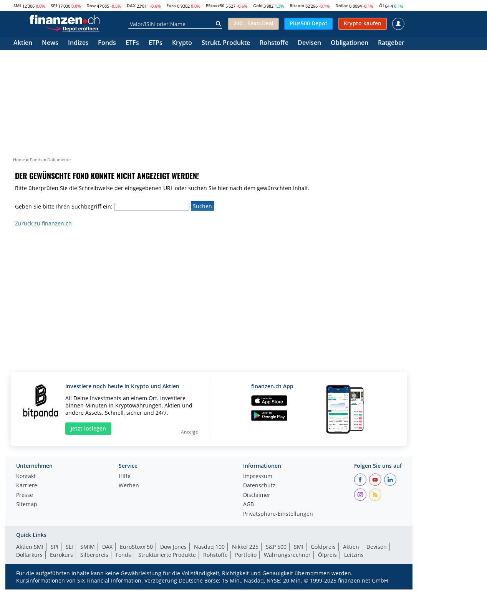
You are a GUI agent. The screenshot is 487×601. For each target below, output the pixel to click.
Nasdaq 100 (209, 546)
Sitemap (26, 505)
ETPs (155, 43)
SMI (17, 5)
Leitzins (354, 554)
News (50, 43)
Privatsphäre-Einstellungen (278, 514)
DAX (131, 5)
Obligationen (349, 43)
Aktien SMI (29, 546)
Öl (381, 5)
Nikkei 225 (245, 546)
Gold (258, 5)
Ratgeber (391, 43)
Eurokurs (61, 554)
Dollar (341, 5)
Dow (91, 5)
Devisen (309, 43)
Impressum (257, 477)
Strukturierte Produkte (167, 554)
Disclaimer (256, 495)
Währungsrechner (287, 554)
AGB (248, 505)
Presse (24, 495)
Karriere (26, 486)
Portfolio (246, 554)
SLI (69, 546)
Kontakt (26, 477)
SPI (54, 5)
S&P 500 (276, 546)
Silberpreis (94, 554)
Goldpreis (323, 546)
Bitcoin (297, 5)
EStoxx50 (215, 5)
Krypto (182, 43)
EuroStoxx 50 (136, 546)
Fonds (107, 43)
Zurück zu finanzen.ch (43, 223)
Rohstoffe (274, 43)
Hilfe (125, 477)
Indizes (78, 43)
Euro (171, 5)
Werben (129, 486)
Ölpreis (327, 554)
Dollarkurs (29, 554)
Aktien (22, 43)
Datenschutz (259, 486)
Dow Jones (173, 546)
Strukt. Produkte (226, 43)
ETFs (132, 43)
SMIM (87, 546)
